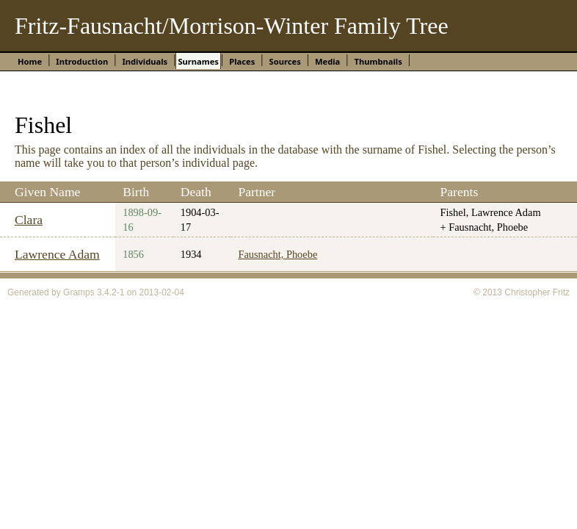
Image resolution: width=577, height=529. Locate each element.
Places (242, 61)
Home (30, 61)
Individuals (144, 61)
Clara (29, 219)
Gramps (79, 292)
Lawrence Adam (57, 254)
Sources (284, 61)
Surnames (198, 61)
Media (327, 61)
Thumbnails (378, 61)
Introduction (82, 61)
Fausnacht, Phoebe (277, 254)
